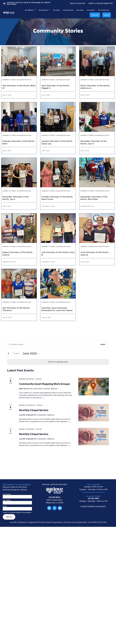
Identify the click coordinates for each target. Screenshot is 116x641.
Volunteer (94, 15)
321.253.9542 (54, 497)
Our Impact (91, 10)
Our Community (103, 10)
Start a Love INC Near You (100, 3)
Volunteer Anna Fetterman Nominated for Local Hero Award (56, 309)
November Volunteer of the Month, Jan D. (15, 197)
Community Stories (9, 79)
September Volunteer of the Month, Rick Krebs (93, 197)
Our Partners (44, 10)
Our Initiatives (68, 10)
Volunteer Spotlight (23, 79)
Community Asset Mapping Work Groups (44, 383)
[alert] (58, 362)
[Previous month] (8, 353)
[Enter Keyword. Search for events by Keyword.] (46, 344)
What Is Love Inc (77, 3)
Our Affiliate (30, 10)
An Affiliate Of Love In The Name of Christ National (29, 3)
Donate (106, 15)
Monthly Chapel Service (33, 410)
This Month (16, 353)
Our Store (80, 10)
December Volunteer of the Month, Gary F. (93, 142)
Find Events (91, 344)
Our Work (56, 10)
